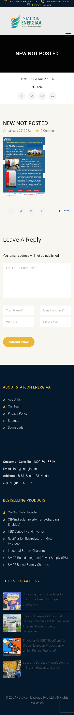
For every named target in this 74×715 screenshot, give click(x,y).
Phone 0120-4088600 (58, 1)
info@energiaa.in (25, 469)
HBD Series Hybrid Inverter (26, 531)
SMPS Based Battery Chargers (29, 565)
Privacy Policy (17, 413)
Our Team (15, 406)
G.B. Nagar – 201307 (17, 483)
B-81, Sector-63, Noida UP (23, 1)
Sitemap (13, 421)
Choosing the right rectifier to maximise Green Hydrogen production (43, 599)
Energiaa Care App (42, 5)
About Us (14, 399)
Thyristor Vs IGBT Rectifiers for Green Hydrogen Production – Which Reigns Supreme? (44, 646)
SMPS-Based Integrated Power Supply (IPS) (38, 558)
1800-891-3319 (44, 462)
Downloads (15, 427)
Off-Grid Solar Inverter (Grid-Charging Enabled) (33, 522)
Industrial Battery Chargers (26, 551)
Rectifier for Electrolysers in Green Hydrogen (31, 541)
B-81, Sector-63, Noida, (33, 476)
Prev (63, 211)
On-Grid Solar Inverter (22, 512)
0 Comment (48, 131)
